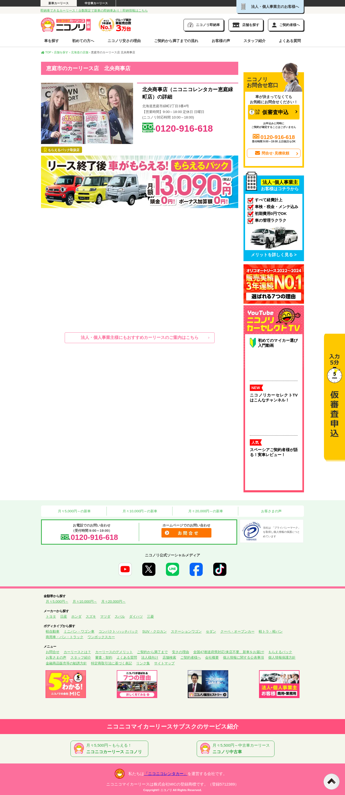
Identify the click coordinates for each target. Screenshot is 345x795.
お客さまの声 (271, 511)
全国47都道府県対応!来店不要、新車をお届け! (228, 652)
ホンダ (76, 616)
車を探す (51, 41)
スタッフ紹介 (254, 41)
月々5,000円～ (57, 601)
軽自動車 (52, 631)
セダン (211, 631)
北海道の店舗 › (80, 52)
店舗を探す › (62, 52)
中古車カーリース (96, 3)
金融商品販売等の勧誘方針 (66, 663)
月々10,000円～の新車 (140, 511)
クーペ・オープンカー (237, 631)
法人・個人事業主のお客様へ (270, 6)
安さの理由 (180, 652)
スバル (120, 616)
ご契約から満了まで (152, 652)
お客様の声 (221, 41)
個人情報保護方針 (282, 657)
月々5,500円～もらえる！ (110, 748)
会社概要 (212, 657)
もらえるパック (280, 652)
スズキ (91, 616)
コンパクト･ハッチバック (118, 631)
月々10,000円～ (85, 601)
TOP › (47, 52)
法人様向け (149, 657)
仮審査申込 (268, 112)
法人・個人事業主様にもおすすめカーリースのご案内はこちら (140, 337)
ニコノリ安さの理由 (124, 41)
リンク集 (143, 663)
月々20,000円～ (113, 601)
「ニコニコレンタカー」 (165, 774)
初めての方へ (83, 41)
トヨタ (51, 616)
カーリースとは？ (77, 652)
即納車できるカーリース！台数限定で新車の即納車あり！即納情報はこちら (94, 10)
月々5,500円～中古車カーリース (236, 748)
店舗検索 (169, 657)
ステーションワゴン (186, 631)
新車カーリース (58, 3)
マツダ (105, 616)
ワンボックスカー (101, 637)
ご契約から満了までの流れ (176, 41)
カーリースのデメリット (114, 652)
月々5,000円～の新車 (73, 511)
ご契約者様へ (190, 657)
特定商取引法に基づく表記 (111, 663)
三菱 (150, 616)
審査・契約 (103, 657)
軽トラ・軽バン (271, 631)
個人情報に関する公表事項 (243, 657)
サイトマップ (164, 663)
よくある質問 (290, 41)
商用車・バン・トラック (64, 637)
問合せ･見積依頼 (272, 153)
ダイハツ (136, 616)
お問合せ (52, 652)
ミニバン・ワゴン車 (79, 631)
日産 (63, 616)
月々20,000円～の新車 (205, 511)
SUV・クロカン (154, 631)
